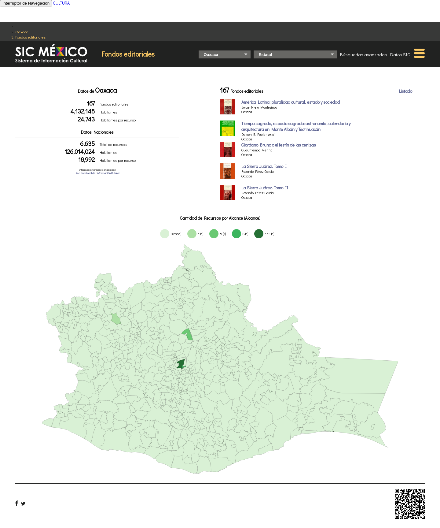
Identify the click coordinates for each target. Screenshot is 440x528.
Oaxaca (21, 31)
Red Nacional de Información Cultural (97, 173)
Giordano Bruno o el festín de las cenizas (278, 145)
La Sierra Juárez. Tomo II (264, 188)
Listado (405, 91)
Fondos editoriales (30, 36)
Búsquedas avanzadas (363, 54)
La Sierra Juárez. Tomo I (264, 166)
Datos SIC (400, 54)
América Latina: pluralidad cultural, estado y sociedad (290, 102)
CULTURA (61, 3)
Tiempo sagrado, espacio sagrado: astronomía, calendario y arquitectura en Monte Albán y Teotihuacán (295, 126)
